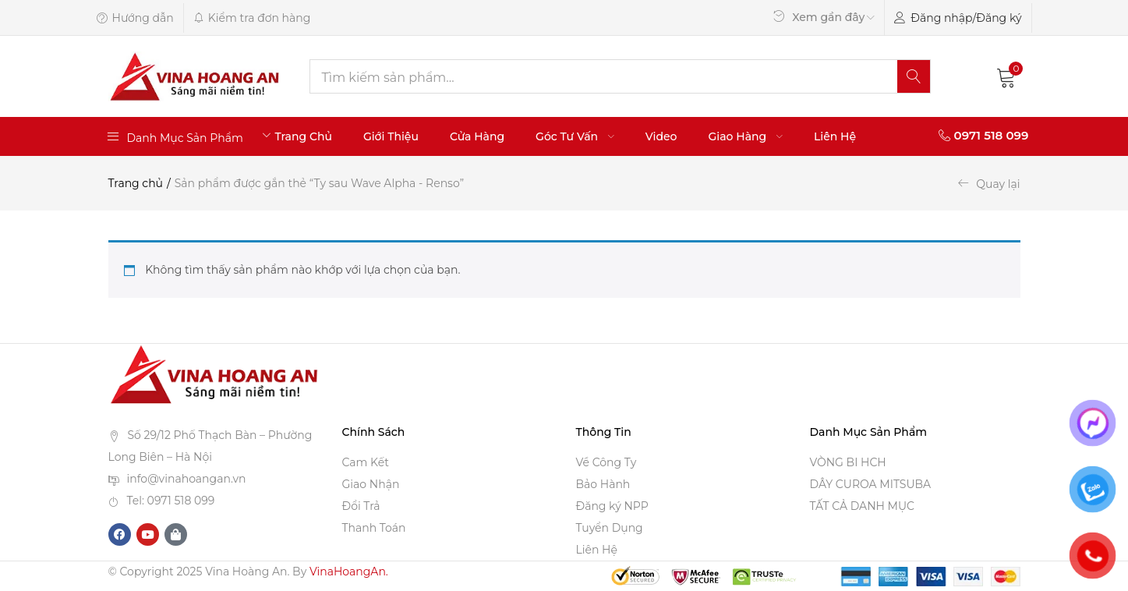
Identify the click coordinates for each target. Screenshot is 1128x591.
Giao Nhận (371, 484)
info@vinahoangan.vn (186, 479)
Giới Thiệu (391, 136)
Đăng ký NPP (612, 506)
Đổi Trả (361, 506)
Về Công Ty (606, 462)
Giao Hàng (746, 136)
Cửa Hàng (477, 136)
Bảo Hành (603, 484)
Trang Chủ (303, 136)
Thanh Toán (374, 528)
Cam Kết (365, 462)
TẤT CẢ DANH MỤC (862, 506)
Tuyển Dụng (609, 528)
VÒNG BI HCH (848, 462)
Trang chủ (136, 183)
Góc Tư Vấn (575, 136)
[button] (1006, 76)
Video (661, 136)
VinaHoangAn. (348, 571)
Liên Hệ (835, 136)
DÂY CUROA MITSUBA (871, 484)
